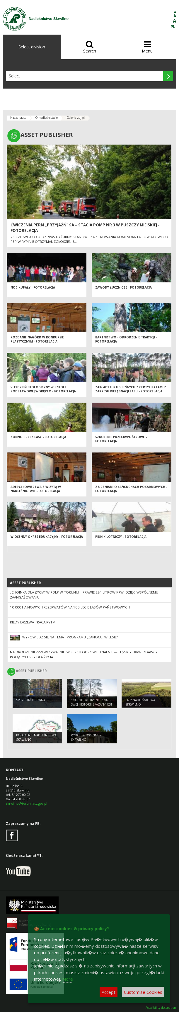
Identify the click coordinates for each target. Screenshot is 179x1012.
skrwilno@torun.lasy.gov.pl (26, 803)
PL (173, 27)
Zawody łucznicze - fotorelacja (123, 287)
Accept (108, 992)
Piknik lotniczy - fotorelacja (120, 537)
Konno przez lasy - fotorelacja (38, 437)
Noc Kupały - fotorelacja (33, 287)
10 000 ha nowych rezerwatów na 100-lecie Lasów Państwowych (70, 607)
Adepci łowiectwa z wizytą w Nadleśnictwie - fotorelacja (36, 489)
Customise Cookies (143, 992)
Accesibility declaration (161, 1007)
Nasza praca (18, 118)
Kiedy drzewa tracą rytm (32, 622)
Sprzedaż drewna (30, 700)
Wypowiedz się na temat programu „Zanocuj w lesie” (70, 637)
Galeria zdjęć (76, 118)
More (67, 979)
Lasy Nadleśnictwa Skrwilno (140, 702)
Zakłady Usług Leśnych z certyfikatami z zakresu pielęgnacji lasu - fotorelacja (130, 389)
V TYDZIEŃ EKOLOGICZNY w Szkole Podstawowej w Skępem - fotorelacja (43, 389)
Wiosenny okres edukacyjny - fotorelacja (47, 537)
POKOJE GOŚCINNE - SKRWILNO (86, 737)
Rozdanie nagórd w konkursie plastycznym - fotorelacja (37, 339)
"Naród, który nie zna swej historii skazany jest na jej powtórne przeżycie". (91, 706)
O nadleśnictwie (46, 118)
